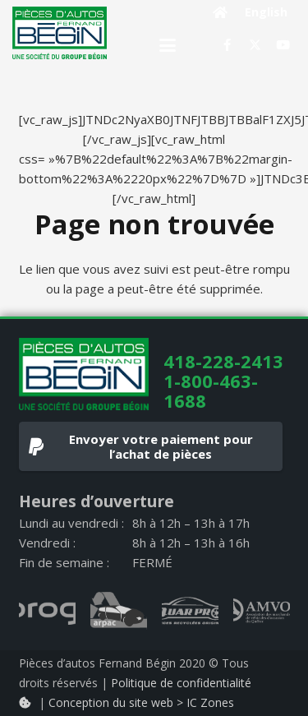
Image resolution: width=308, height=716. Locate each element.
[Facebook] (227, 45)
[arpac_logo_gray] (118, 610)
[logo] (59, 33)
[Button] (221, 12)
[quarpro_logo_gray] (190, 610)
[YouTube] (283, 45)
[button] (167, 45)
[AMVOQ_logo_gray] (261, 610)
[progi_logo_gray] (47, 610)
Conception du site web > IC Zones (141, 702)
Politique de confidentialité (181, 683)
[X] (255, 45)
